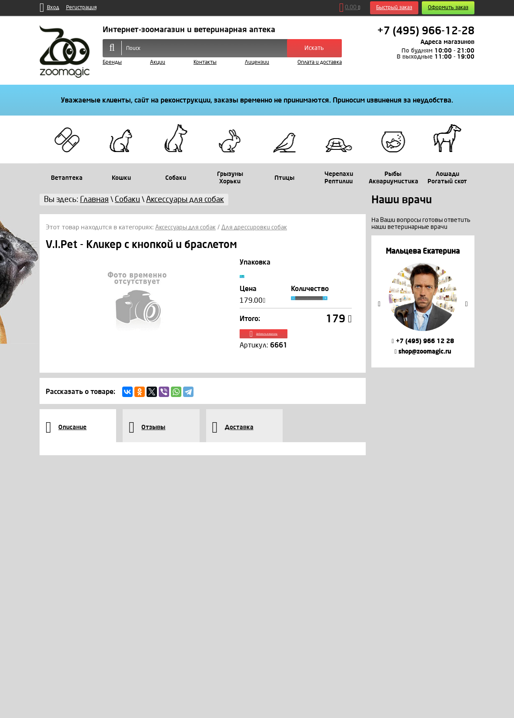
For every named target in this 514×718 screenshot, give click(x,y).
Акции (157, 62)
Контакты (205, 62)
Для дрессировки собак (260, 227)
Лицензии (257, 62)
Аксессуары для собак (187, 227)
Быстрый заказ (394, 7)
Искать (314, 48)
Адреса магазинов (447, 42)
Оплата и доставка (319, 62)
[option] (422, 301)
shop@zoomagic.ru (422, 351)
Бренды (112, 62)
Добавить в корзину (296, 344)
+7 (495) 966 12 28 (423, 341)
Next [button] (466, 304)
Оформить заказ (448, 7)
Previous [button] (379, 304)
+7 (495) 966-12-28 (425, 30)
